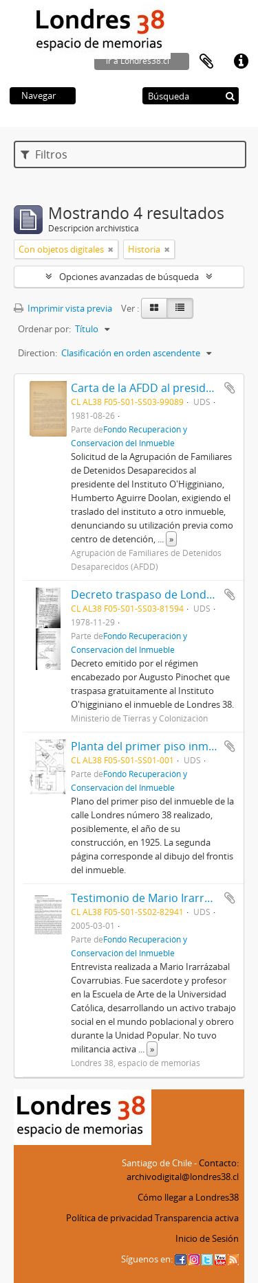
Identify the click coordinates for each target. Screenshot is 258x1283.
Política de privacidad (109, 1218)
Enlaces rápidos (241, 62)
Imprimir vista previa (63, 308)
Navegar (38, 95)
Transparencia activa (197, 1218)
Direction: (37, 353)
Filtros (44, 154)
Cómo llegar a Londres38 (188, 1197)
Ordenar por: (44, 329)
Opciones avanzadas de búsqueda (129, 276)
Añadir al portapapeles (230, 388)
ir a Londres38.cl (137, 61)
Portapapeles (206, 62)
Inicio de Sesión (207, 1238)
